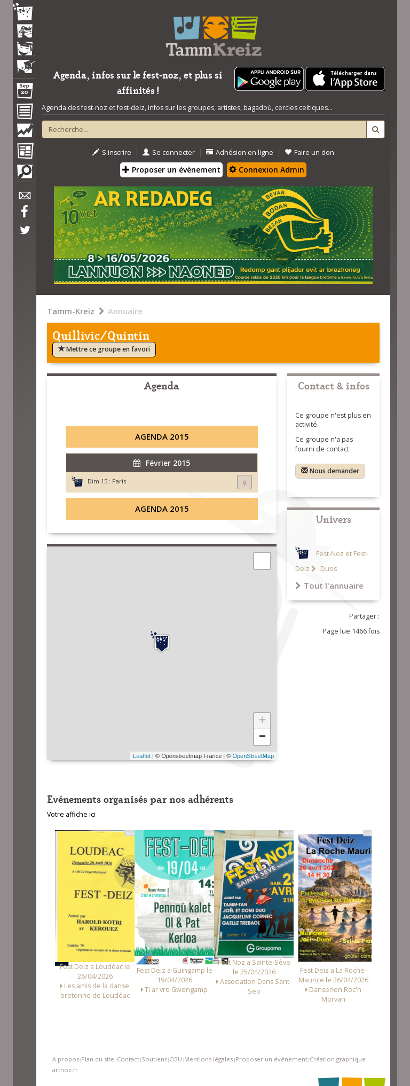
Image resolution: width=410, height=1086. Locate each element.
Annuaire (125, 311)
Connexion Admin (266, 170)
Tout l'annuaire (329, 585)
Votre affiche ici (71, 814)
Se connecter (169, 152)
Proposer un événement (271, 1059)
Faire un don (309, 152)
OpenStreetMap (253, 756)
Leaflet (142, 756)
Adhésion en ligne (239, 152)
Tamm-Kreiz (70, 311)
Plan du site (97, 1059)
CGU (175, 1059)
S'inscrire (111, 152)
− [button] (262, 737)
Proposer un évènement (171, 170)
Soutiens (154, 1059)
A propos (65, 1059)
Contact (128, 1059)
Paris (119, 481)
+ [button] (262, 721)
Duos (328, 568)
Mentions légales (208, 1059)
